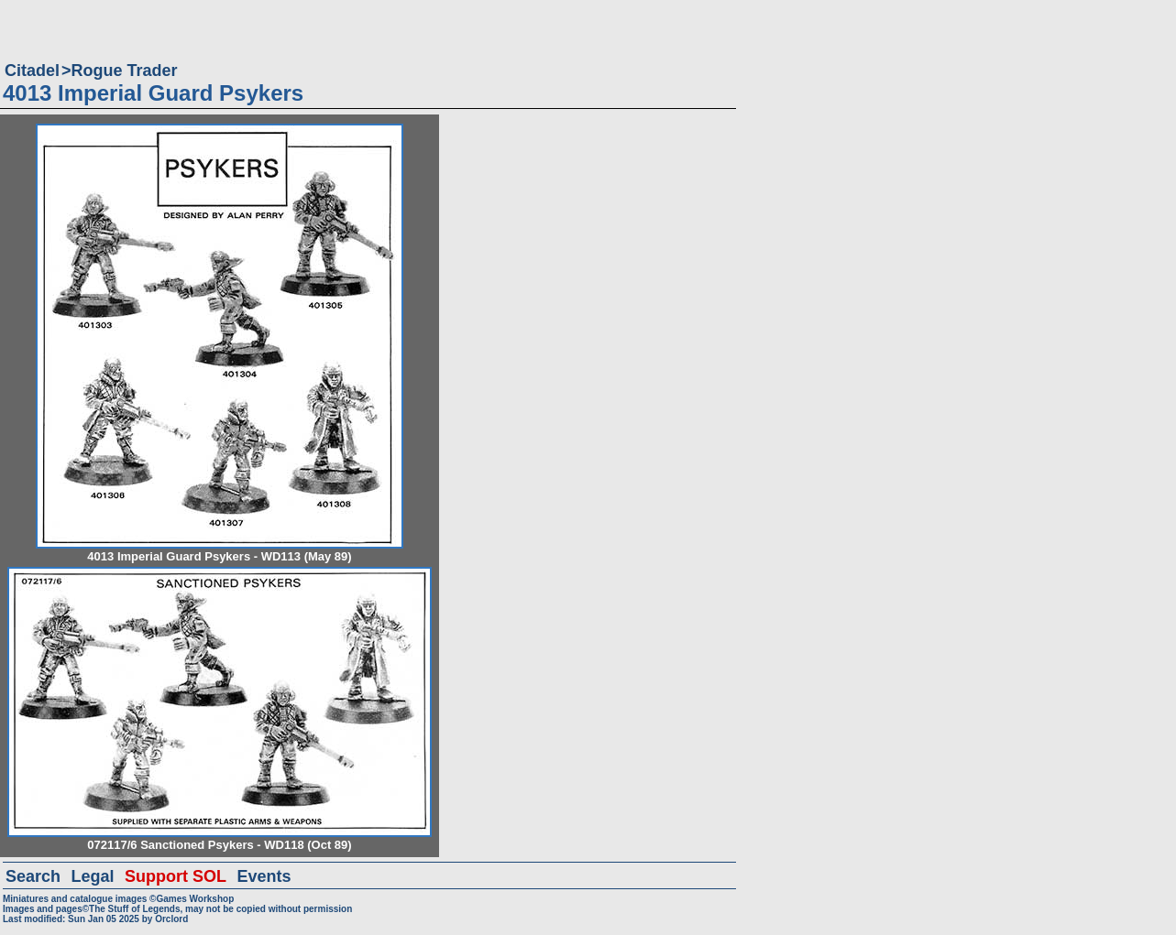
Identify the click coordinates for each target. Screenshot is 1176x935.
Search (32, 876)
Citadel (32, 70)
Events (263, 876)
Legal (93, 876)
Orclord (171, 919)
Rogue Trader (124, 70)
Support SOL (175, 876)
